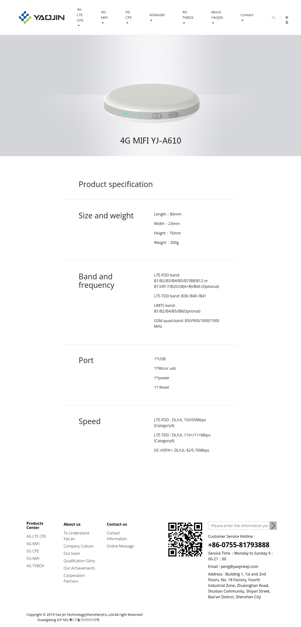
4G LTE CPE (80, 17)
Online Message (120, 546)
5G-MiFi (33, 558)
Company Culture (78, 546)
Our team (72, 553)
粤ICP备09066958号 (85, 620)
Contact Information (117, 535)
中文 (286, 17)
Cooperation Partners (74, 578)
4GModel (157, 17)
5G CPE (128, 17)
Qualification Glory (79, 560)
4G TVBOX (188, 17)
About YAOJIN (217, 17)
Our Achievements (79, 568)
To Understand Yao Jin (76, 535)
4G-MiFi (104, 17)
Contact (247, 17)
